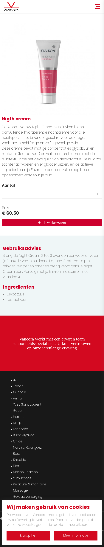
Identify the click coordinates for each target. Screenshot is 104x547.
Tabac (18, 386)
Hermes (19, 417)
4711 (15, 380)
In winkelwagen (52, 222)
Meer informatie (75, 535)
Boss (17, 453)
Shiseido (19, 460)
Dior (16, 466)
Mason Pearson (25, 472)
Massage (20, 490)
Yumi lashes (22, 478)
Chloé (17, 441)
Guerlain (19, 392)
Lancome (20, 429)
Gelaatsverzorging (27, 496)
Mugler (18, 423)
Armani (18, 398)
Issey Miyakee (23, 435)
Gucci (17, 410)
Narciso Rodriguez (27, 447)
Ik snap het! (28, 535)
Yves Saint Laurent (27, 404)
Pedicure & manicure (29, 484)
